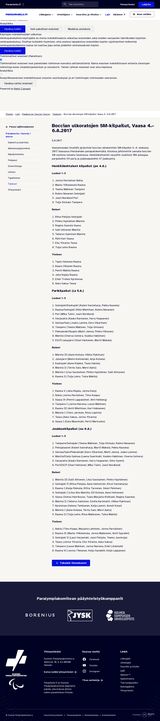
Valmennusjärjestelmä (19, 148)
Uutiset (11, 172)
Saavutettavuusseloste (53, 715)
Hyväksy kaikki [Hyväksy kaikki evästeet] (12, 29)
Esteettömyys (15, 166)
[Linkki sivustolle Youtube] (99, 665)
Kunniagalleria (127, 686)
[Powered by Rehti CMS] (143, 716)
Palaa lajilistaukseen (21, 126)
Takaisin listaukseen (73, 563)
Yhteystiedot (14, 189)
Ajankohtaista (127, 678)
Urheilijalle (125, 662)
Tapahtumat (14, 178)
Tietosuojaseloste (73, 715)
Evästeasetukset (109, 715)
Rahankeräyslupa (91, 715)
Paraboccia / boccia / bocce (36, 114)
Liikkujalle (125, 658)
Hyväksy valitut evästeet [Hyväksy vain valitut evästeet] (18, 83)
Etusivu (9, 114)
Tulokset (56, 114)
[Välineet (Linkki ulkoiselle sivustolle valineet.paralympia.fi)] (119, 14)
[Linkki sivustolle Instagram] (99, 671)
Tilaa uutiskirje (91, 680)
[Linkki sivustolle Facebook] (99, 659)
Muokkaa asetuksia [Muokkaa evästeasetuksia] (79, 29)
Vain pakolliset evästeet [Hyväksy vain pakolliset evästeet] (44, 29)
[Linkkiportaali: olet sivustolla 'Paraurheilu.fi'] (13, 4)
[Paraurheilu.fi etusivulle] (16, 14)
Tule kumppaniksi (129, 682)
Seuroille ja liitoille (129, 666)
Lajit (17, 114)
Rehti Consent (22, 88)
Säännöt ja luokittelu (18, 142)
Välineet (124, 674)
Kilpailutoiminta (16, 154)
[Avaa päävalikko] (142, 14)
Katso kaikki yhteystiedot (58, 672)
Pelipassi (12, 160)
